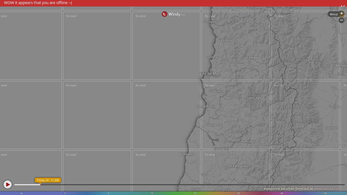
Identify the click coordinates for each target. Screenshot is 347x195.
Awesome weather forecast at (302, 188)
